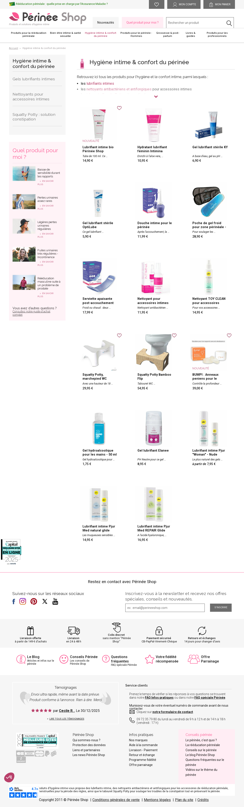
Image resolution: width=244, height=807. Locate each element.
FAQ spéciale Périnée (209, 697)
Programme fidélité (142, 760)
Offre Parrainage (210, 659)
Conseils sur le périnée (201, 750)
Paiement (151, 750)
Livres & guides (190, 35)
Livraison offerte (30, 638)
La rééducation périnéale (203, 745)
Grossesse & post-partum (167, 35)
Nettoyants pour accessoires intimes (31, 96)
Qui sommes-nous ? (86, 740)
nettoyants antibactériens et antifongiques (119, 89)
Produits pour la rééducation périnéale (28, 35)
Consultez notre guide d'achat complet (31, 313)
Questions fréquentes (120, 659)
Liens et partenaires (86, 750)
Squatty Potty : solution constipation (34, 116)
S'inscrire (220, 607)
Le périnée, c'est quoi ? (201, 740)
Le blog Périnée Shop (200, 755)
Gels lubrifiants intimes (34, 79)
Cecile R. (66, 711)
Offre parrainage (141, 765)
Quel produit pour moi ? (142, 22)
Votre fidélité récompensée (167, 659)
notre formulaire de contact (172, 712)
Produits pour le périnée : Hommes (136, 35)
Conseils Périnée (84, 657)
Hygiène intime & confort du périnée (100, 35)
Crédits (203, 800)
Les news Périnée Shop (89, 755)
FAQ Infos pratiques (159, 697)
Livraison (73, 638)
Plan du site (184, 800)
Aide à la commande (143, 745)
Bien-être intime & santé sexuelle (65, 35)
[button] (9, 777)
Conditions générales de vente (116, 800)
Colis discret (116, 634)
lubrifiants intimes (100, 83)
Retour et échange (142, 755)
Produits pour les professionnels (217, 35)
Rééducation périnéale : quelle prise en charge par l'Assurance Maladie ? (62, 4)
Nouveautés (105, 22)
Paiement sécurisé (158, 638)
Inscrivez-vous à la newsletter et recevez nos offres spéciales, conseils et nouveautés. (175, 596)
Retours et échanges (202, 638)
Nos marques (138, 740)
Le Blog (33, 657)
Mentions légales (157, 800)
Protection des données (89, 745)
